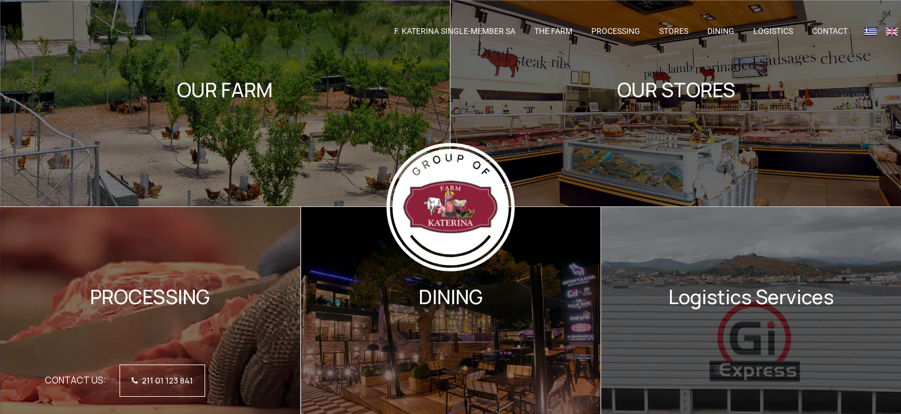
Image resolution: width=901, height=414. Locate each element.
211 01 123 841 (162, 380)
